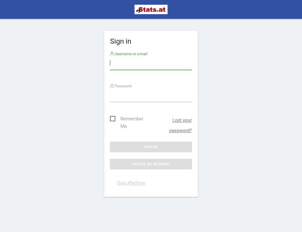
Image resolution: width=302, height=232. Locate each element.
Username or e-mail (128, 54)
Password (121, 86)
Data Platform (131, 183)
